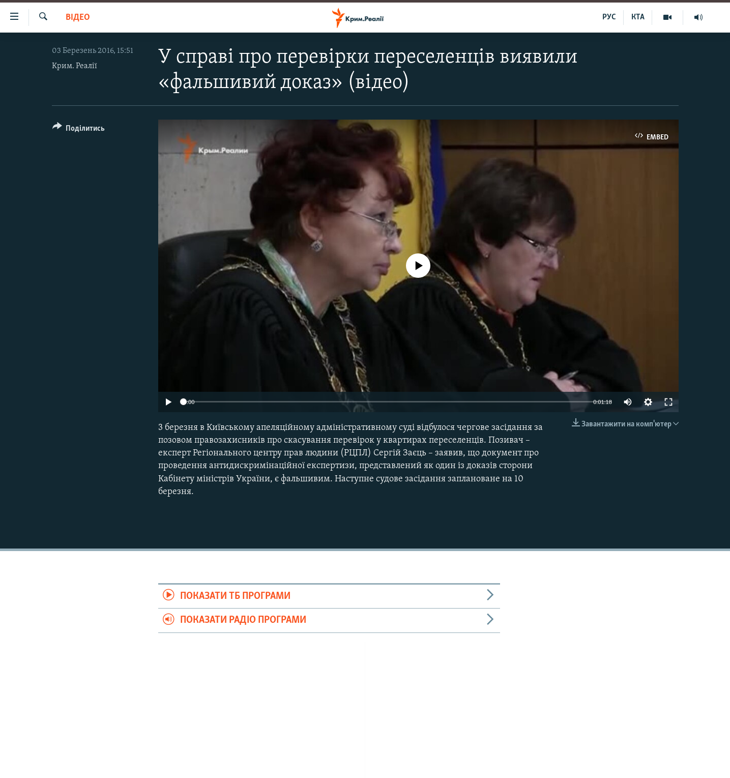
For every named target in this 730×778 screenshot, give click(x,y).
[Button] (78, 130)
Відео (78, 17)
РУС (609, 17)
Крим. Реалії (74, 66)
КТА (638, 17)
